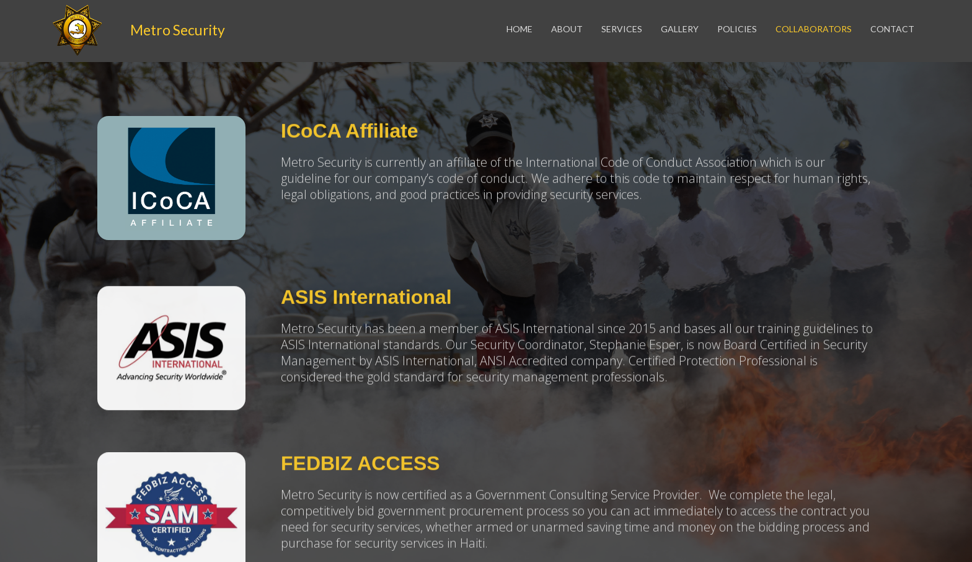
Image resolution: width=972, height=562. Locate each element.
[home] (77, 32)
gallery (680, 29)
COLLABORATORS (813, 29)
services (621, 29)
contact (892, 29)
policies (737, 29)
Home (519, 29)
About (567, 29)
